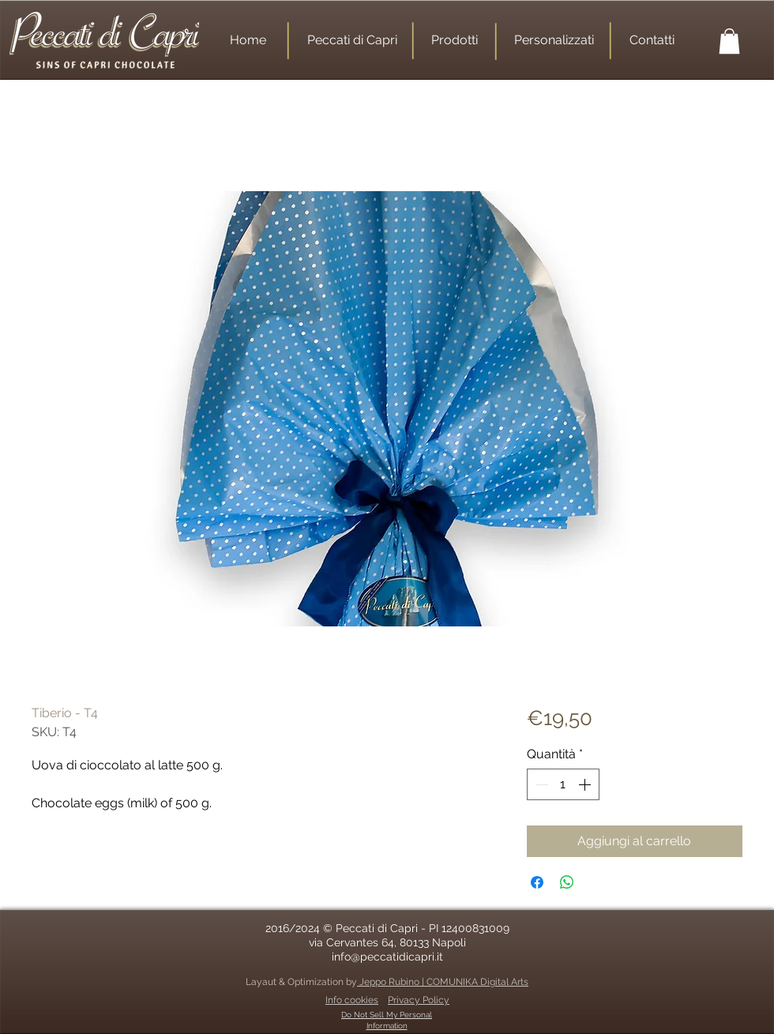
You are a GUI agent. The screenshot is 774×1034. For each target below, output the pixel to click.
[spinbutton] (563, 784)
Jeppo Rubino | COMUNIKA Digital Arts (442, 981)
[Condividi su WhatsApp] (567, 882)
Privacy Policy (418, 1000)
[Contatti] (651, 40)
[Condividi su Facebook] (537, 882)
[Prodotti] (454, 40)
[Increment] (586, 784)
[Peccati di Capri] (351, 40)
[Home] (247, 40)
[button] (729, 41)
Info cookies (351, 1000)
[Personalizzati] (554, 40)
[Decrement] (540, 784)
